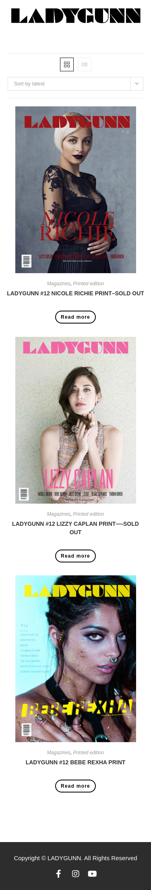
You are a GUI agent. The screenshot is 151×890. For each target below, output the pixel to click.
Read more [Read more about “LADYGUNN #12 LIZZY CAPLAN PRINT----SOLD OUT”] (75, 556)
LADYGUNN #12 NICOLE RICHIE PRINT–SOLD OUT (75, 293)
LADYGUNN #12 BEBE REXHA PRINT (76, 762)
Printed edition (88, 283)
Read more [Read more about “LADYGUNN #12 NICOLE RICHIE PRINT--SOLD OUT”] (75, 317)
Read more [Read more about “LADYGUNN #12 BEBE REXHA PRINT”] (75, 786)
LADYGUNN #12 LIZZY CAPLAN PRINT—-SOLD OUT (75, 528)
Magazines (58, 283)
